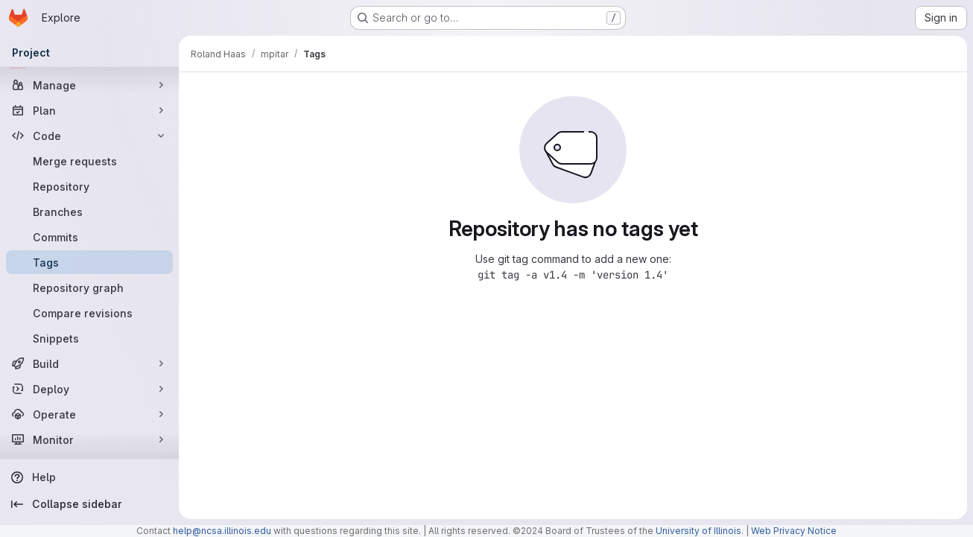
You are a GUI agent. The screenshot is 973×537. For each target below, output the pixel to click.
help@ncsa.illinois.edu (222, 530)
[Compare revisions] (89, 313)
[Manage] (89, 85)
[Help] (89, 477)
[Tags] (89, 262)
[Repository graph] (89, 287)
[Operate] (89, 414)
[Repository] (89, 186)
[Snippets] (89, 338)
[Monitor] (89, 439)
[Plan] (89, 110)
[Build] (89, 363)
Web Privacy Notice (794, 530)
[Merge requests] (89, 161)
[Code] (89, 135)
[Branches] (89, 211)
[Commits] (89, 237)
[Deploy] (89, 389)
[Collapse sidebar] (89, 504)
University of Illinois (698, 530)
